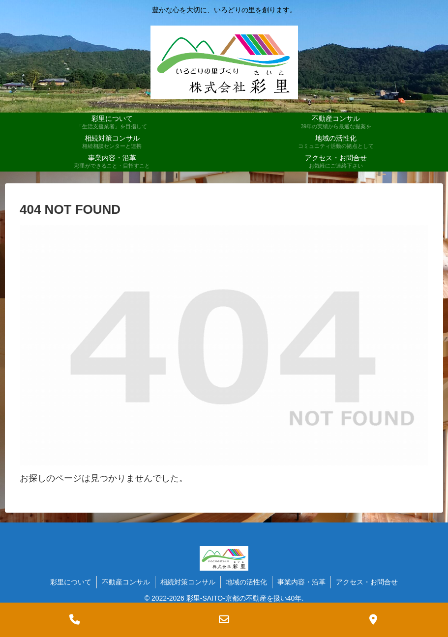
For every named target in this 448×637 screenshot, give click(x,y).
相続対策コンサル (187, 582)
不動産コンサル (126, 582)
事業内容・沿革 (301, 582)
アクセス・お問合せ (367, 582)
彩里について (70, 582)
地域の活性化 (246, 582)
